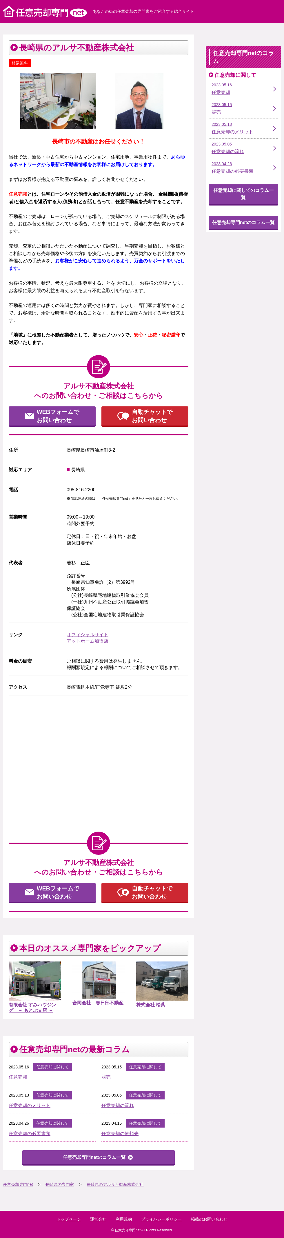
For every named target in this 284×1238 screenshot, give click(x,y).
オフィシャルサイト (87, 634)
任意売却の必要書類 (29, 1133)
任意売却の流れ (117, 1105)
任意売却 (18, 1077)
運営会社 (98, 1219)
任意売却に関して (52, 1067)
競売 (106, 1077)
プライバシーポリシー (161, 1219)
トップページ (69, 1219)
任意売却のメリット (29, 1105)
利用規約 (124, 1219)
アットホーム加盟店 (87, 641)
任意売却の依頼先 (120, 1133)
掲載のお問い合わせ (209, 1219)
